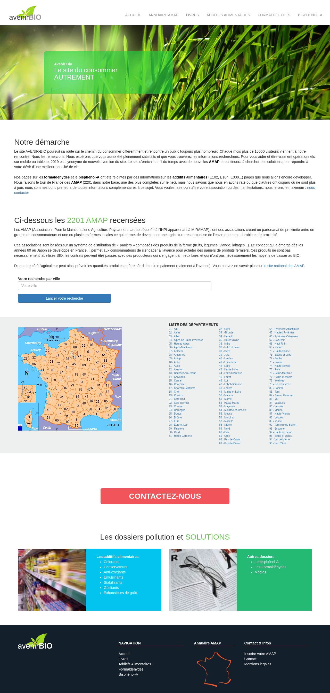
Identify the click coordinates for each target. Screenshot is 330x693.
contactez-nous (165, 496)
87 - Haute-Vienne (279, 413)
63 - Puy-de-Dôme (229, 443)
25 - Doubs (175, 413)
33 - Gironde (226, 332)
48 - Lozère (225, 388)
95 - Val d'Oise (277, 443)
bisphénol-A (89, 177)
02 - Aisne (174, 332)
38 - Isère (224, 351)
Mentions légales (257, 664)
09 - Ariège (175, 358)
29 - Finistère (176, 428)
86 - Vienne (276, 410)
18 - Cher (174, 391)
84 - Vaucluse (277, 402)
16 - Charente (177, 384)
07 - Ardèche (176, 351)
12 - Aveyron (176, 369)
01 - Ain (173, 329)
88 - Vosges (276, 417)
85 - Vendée (276, 406)
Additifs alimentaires (228, 15)
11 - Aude (174, 365)
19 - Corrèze (176, 395)
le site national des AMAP (283, 266)
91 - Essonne (277, 428)
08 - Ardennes (177, 354)
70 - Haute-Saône (279, 351)
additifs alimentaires (189, 177)
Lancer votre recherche (64, 298)
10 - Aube (174, 362)
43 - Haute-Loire (228, 369)
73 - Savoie (276, 362)
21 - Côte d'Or (177, 399)
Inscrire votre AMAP (260, 654)
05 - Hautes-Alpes (179, 343)
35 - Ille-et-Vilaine (229, 340)
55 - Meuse (225, 413)
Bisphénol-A (310, 15)
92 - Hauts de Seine (280, 432)
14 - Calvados (177, 377)
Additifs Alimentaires (135, 664)
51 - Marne (225, 399)
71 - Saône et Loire (280, 354)
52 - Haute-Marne (229, 402)
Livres (192, 15)
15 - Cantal (175, 380)
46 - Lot (223, 380)
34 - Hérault (226, 336)
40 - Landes (226, 358)
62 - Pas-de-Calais (230, 439)
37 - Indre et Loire (229, 347)
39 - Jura (224, 354)
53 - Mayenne (227, 406)
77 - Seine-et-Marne (280, 377)
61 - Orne (224, 435)
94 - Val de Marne (279, 439)
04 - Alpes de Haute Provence (186, 340)
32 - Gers (224, 329)
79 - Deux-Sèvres (279, 384)
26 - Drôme (175, 417)
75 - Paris (274, 369)
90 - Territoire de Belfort (282, 424)
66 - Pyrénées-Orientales (283, 336)
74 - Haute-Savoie (279, 365)
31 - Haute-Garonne (180, 435)
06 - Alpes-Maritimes (180, 347)
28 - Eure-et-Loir (178, 424)
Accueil (133, 15)
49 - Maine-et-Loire (230, 391)
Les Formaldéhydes (270, 567)
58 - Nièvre (225, 424)
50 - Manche (226, 395)
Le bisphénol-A (267, 562)
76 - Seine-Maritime (280, 373)
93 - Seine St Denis (280, 435)
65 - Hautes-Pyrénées (281, 332)
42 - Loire (224, 365)
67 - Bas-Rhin (277, 340)
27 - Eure (174, 421)
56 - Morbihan (227, 417)
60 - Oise (224, 432)
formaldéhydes (57, 177)
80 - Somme (276, 388)
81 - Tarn (274, 391)
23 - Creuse (175, 406)
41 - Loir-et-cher (228, 362)
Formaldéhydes (274, 15)
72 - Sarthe (275, 358)
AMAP (214, 162)
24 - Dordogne (177, 410)
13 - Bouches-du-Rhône (182, 373)
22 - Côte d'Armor (179, 402)
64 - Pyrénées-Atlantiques (284, 329)
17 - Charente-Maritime (182, 388)
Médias (260, 572)
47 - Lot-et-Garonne (230, 384)
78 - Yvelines (276, 380)
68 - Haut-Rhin (277, 343)
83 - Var (273, 399)
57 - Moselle (226, 421)
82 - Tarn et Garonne (281, 395)
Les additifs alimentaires (117, 557)
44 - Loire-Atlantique (230, 373)
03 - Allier (174, 336)
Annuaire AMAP (163, 15)
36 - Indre (224, 343)
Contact (250, 659)
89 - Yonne (275, 421)
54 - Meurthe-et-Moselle (232, 410)
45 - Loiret (225, 377)
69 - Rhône (275, 347)
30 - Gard (174, 432)
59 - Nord (224, 428)
